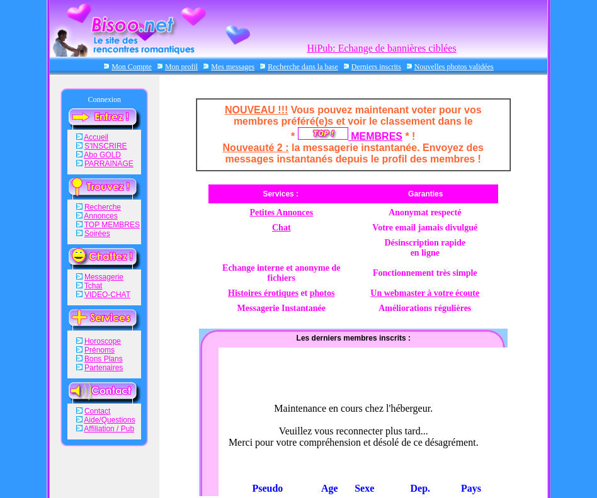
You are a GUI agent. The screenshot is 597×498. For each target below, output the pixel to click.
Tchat (93, 285)
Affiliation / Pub (109, 428)
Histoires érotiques (263, 293)
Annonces (100, 216)
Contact (97, 411)
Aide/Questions (109, 420)
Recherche (102, 207)
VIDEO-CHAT (107, 294)
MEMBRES (350, 136)
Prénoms (99, 350)
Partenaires (103, 367)
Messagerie (103, 277)
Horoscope (102, 341)
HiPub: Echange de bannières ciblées (381, 48)
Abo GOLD (102, 154)
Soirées (97, 233)
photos (322, 293)
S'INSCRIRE (105, 146)
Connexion (104, 99)
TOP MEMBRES (112, 224)
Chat (281, 227)
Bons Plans (103, 358)
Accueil (96, 137)
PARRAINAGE (109, 163)
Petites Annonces (281, 212)
